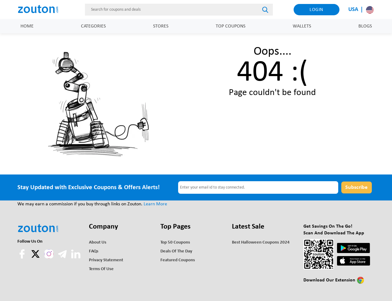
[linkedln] (75, 257)
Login (316, 9)
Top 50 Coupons (175, 242)
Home (27, 26)
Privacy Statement (106, 260)
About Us (97, 242)
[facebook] (22, 257)
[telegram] (63, 257)
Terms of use (101, 269)
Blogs (365, 26)
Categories (93, 26)
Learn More (155, 204)
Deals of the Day (176, 251)
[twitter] (36, 257)
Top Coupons (230, 26)
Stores (160, 26)
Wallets (302, 26)
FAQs (93, 251)
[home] (40, 9)
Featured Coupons (177, 260)
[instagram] (48, 254)
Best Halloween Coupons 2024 (261, 242)
